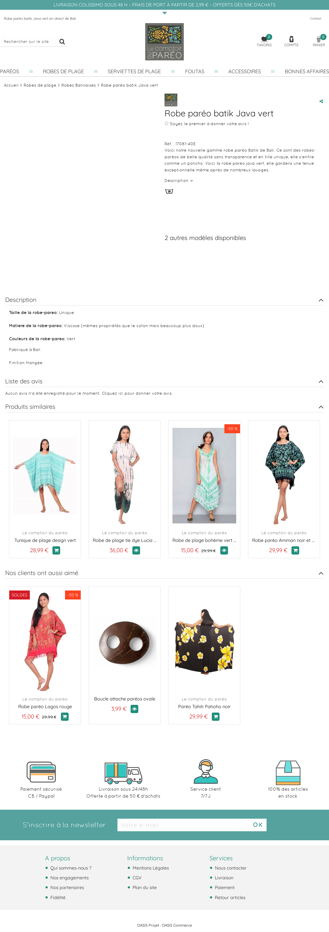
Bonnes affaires (307, 71)
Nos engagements (69, 877)
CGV (136, 877)
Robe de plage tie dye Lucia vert (125, 540)
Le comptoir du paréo (45, 532)
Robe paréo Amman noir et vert (284, 540)
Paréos (9, 71)
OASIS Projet (148, 925)
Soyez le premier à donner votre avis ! (206, 123)
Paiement (224, 887)
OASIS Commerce (177, 925)
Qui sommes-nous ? (70, 867)
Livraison (223, 877)
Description (177, 180)
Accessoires (244, 71)
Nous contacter (230, 867)
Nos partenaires (66, 887)
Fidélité (57, 897)
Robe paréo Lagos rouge (45, 706)
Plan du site (144, 887)
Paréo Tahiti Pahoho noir (204, 706)
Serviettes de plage (134, 71)
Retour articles (229, 897)
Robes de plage (63, 71)
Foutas (194, 71)
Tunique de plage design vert (45, 540)
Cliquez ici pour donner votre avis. (137, 393)
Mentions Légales (150, 867)
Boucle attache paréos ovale (124, 699)
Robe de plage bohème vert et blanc (204, 540)
